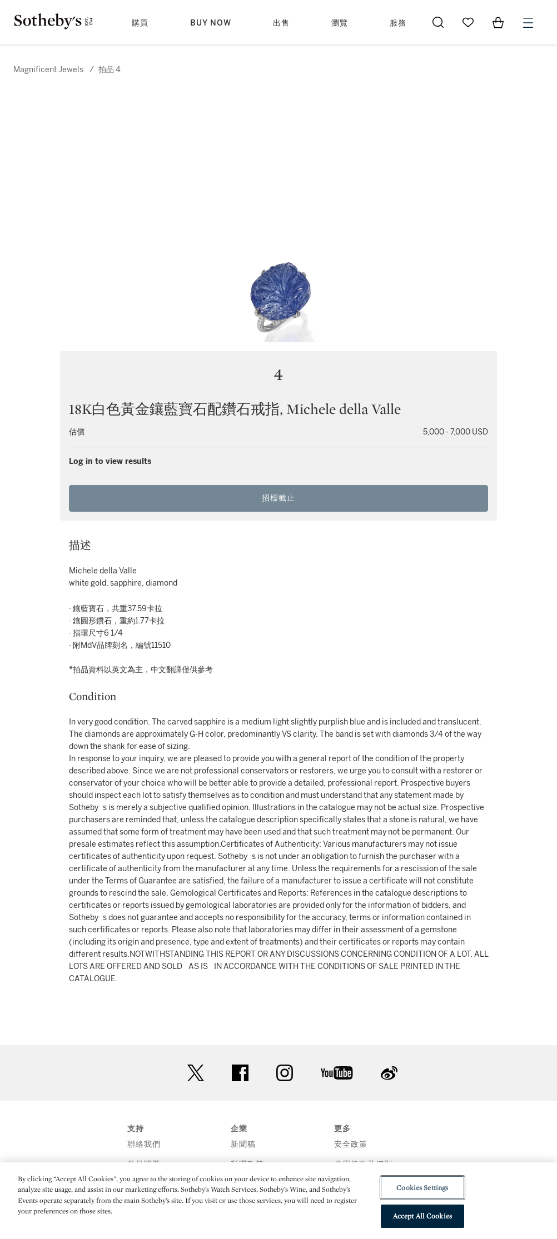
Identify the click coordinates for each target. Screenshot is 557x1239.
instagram (284, 1073)
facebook (240, 1073)
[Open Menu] (528, 23)
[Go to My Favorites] (468, 22)
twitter (195, 1073)
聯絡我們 (144, 1144)
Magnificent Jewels (48, 69)
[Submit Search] (438, 22)
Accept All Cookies (422, 1216)
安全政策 (350, 1144)
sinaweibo (389, 1073)
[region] (278, 1200)
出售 (281, 23)
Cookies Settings (422, 1187)
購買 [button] (140, 23)
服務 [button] (398, 23)
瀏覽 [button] (339, 23)
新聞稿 (243, 1144)
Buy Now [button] (210, 23)
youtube (337, 1073)
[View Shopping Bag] (498, 22)
